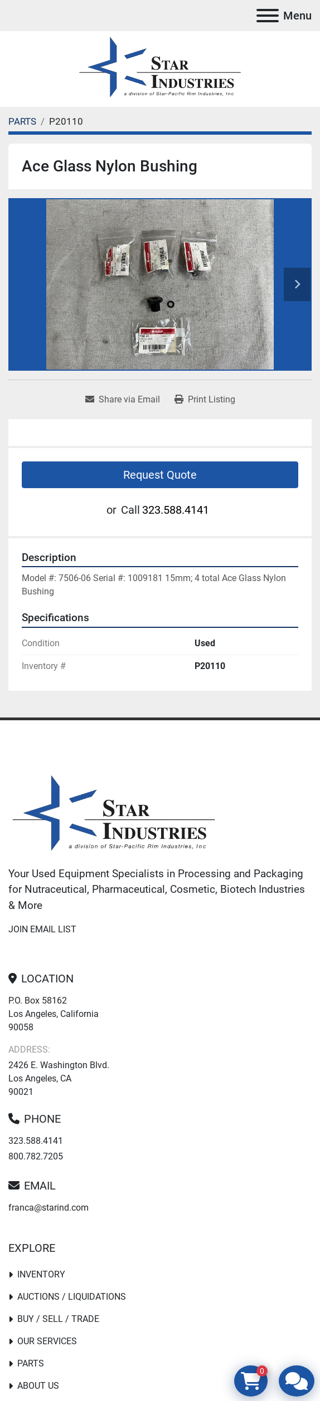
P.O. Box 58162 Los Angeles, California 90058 (53, 1014)
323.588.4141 (175, 510)
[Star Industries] (113, 814)
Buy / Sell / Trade (58, 1319)
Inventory (41, 1274)
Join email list (42, 929)
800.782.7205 (35, 1156)
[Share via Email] (122, 399)
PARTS (30, 1363)
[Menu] (267, 15)
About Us (38, 1385)
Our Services (47, 1341)
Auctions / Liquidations (71, 1296)
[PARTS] (22, 121)
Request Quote (160, 474)
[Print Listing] (205, 399)
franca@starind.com (48, 1207)
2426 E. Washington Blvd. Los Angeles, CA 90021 (58, 1078)
